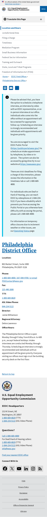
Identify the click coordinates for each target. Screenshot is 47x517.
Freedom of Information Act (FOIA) (17, 72)
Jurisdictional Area (10, 32)
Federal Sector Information (14, 57)
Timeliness (7, 42)
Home (5, 76)
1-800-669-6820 (8, 298)
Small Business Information (14, 52)
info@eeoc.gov (8, 448)
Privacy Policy (23, 487)
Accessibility (23, 499)
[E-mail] (11, 88)
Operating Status (22, 231)
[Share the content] (17, 88)
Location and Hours (11, 28)
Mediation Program (10, 47)
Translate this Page (16, 19)
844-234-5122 (8, 306)
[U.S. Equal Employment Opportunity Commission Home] (18, 9)
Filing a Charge (8, 37)
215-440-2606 (8, 289)
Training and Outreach (12, 62)
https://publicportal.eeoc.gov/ (25, 148)
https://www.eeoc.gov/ (30, 164)
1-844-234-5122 (8, 421)
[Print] (5, 88)
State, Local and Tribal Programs (16, 67)
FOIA (23, 481)
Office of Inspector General (23, 505)
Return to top (8, 374)
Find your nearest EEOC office (15, 455)
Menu (43, 9)
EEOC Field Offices (19, 76)
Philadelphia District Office (14, 80)
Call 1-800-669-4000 (10, 436)
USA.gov (23, 511)
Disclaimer (23, 493)
